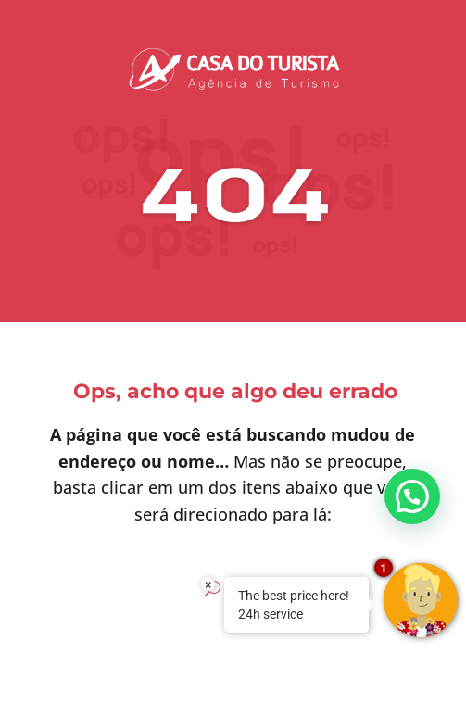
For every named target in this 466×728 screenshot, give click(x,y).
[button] (412, 496)
